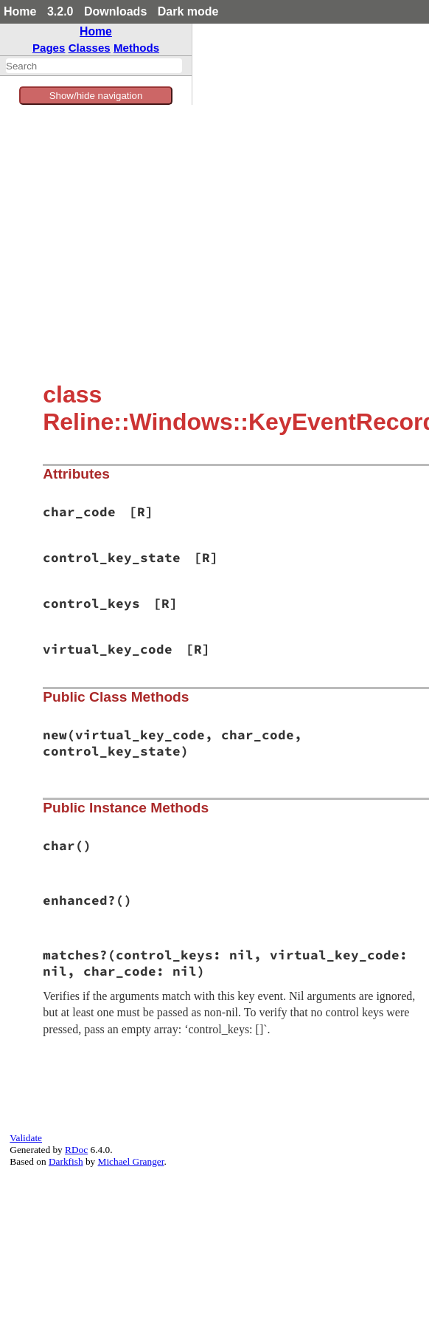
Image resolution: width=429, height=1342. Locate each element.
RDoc (76, 1149)
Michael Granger (131, 1161)
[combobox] (94, 65)
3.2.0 (60, 11)
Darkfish (66, 1161)
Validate (26, 1137)
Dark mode (188, 11)
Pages (49, 47)
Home (20, 11)
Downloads (115, 11)
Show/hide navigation (96, 95)
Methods (136, 47)
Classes (90, 47)
